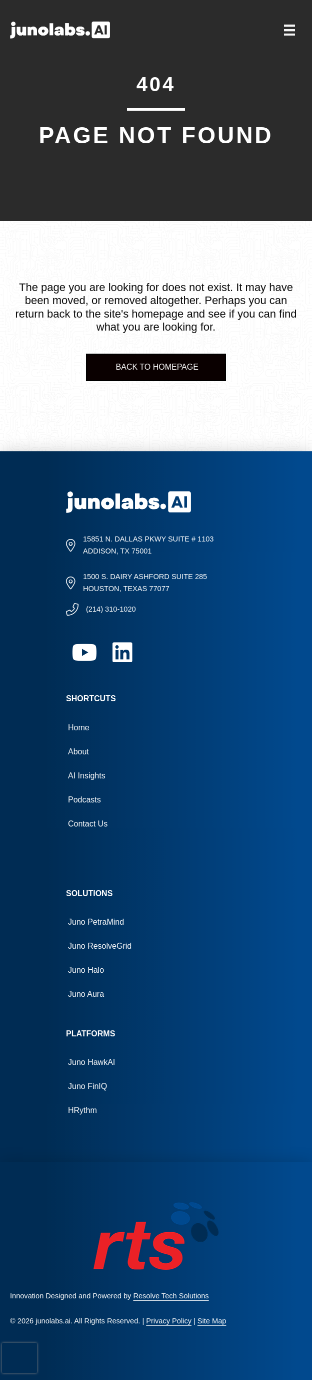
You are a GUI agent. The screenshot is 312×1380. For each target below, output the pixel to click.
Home (79, 727)
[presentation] (19, 1358)
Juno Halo (86, 970)
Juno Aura (86, 994)
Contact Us (88, 823)
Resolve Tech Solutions (170, 1296)
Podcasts (84, 799)
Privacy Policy (169, 1321)
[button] (85, 652)
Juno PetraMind (96, 922)
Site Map (212, 1321)
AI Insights (87, 775)
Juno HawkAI (91, 1062)
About (78, 751)
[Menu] (289, 30)
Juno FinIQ (87, 1086)
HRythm (82, 1110)
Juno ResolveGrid (100, 946)
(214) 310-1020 (111, 609)
